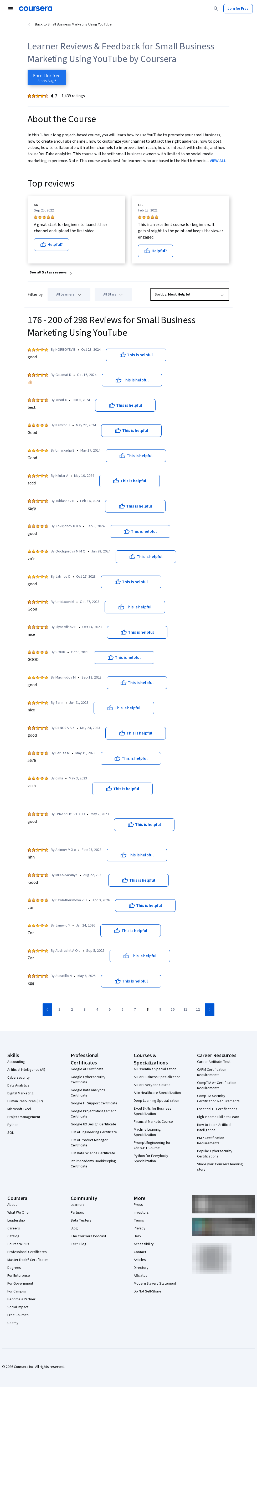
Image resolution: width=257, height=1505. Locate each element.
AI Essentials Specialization (155, 1069)
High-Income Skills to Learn (218, 1117)
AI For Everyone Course (152, 1085)
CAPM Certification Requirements (211, 1072)
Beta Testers (81, 1220)
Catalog (13, 1236)
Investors (141, 1212)
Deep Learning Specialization (156, 1100)
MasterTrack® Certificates (28, 1260)
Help (137, 1236)
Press (138, 1204)
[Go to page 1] (59, 1010)
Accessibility (144, 1244)
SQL (10, 1132)
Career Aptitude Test (213, 1061)
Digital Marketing (20, 1093)
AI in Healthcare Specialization (157, 1092)
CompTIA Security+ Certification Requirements (218, 1098)
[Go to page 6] (122, 1010)
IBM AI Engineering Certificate (94, 1132)
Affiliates (140, 1275)
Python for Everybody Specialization (151, 1158)
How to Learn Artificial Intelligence (214, 1127)
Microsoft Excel (19, 1109)
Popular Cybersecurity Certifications (214, 1154)
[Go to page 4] (97, 1010)
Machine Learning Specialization (147, 1132)
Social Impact (17, 1307)
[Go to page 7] (135, 1010)
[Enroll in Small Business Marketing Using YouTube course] (47, 77)
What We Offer (18, 1212)
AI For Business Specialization (157, 1077)
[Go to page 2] (71, 1010)
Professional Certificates (27, 1252)
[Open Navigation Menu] (10, 8)
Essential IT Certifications (217, 1109)
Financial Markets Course (153, 1121)
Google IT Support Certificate (94, 1103)
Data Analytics (18, 1085)
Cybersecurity (18, 1077)
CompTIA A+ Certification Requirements (216, 1085)
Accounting (16, 1061)
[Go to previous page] (47, 1009)
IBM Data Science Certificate (93, 1153)
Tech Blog (78, 1244)
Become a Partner (21, 1299)
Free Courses (18, 1315)
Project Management (23, 1117)
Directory (141, 1267)
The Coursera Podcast (88, 1236)
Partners (77, 1212)
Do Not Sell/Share (147, 1291)
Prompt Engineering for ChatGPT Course (152, 1145)
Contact (140, 1252)
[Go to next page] (209, 1009)
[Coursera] (35, 8)
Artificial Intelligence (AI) (26, 1069)
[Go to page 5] (109, 1010)
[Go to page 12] (198, 1010)
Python (12, 1125)
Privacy (139, 1228)
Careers (13, 1228)
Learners (78, 1204)
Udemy (12, 1323)
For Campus (16, 1291)
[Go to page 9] (160, 1010)
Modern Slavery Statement (155, 1283)
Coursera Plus (18, 1244)
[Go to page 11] (185, 1010)
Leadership (16, 1220)
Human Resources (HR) (25, 1101)
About (12, 1204)
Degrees (14, 1267)
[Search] (216, 8)
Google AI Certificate (87, 1069)
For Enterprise (18, 1275)
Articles (140, 1260)
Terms (139, 1220)
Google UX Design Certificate (93, 1124)
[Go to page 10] (172, 1010)
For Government (20, 1283)
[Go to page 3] (84, 1010)
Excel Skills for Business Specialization (152, 1111)
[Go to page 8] (147, 1010)
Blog (74, 1228)
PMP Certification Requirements (210, 1140)
